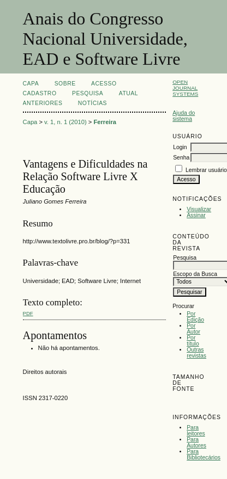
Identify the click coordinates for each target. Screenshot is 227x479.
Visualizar (199, 209)
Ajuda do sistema (183, 116)
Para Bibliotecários (203, 454)
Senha (181, 158)
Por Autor (193, 329)
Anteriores (43, 103)
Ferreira (104, 122)
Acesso (103, 84)
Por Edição (195, 317)
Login (180, 147)
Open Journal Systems (185, 88)
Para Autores (196, 443)
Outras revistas (196, 353)
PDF (28, 313)
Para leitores (196, 431)
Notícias (92, 103)
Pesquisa (87, 93)
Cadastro (40, 93)
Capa (31, 84)
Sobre (65, 84)
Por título (193, 341)
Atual (128, 93)
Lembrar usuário (206, 170)
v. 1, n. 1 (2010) (65, 122)
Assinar (196, 215)
